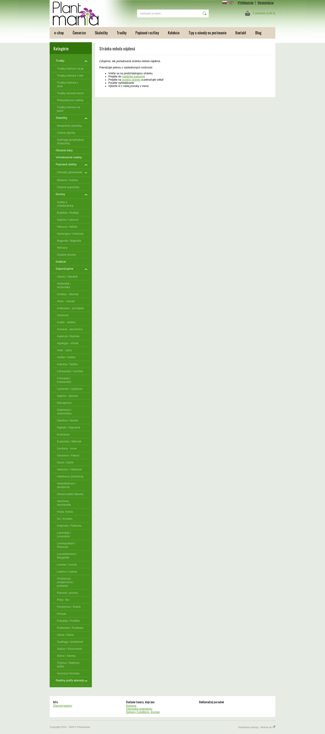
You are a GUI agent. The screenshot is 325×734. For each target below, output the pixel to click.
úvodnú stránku (131, 79)
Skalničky (101, 32)
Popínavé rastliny (147, 32)
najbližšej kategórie (133, 76)
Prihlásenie (245, 3)
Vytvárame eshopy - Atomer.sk (256, 727)
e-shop (59, 32)
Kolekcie (173, 32)
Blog (258, 32)
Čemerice (79, 32)
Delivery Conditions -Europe (143, 712)
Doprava (131, 705)
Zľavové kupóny (62, 705)
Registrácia (266, 3)
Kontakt (240, 32)
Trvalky (121, 32)
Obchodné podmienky (139, 709)
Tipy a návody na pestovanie (207, 32)
